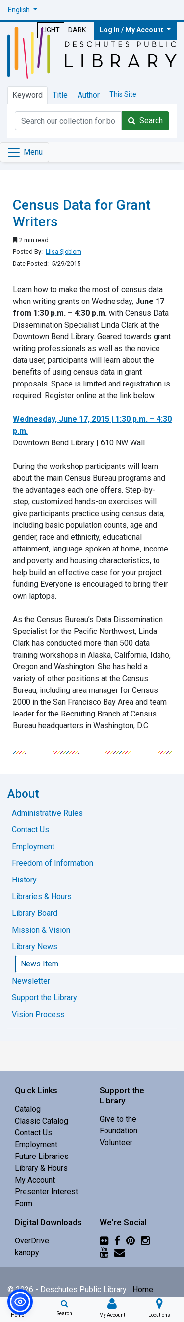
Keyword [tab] (27, 95)
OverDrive (32, 1240)
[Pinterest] (130, 1240)
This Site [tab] (122, 94)
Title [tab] (60, 95)
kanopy (27, 1252)
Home (142, 1289)
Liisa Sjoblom (63, 251)
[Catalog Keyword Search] (68, 120)
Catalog (28, 1109)
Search (145, 120)
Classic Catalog (41, 1121)
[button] (22, 10)
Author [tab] (89, 95)
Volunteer (116, 1142)
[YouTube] (104, 1252)
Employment (36, 1144)
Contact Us (33, 1132)
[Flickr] (104, 1240)
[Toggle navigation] (24, 152)
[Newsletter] (119, 1252)
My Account (35, 1179)
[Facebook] (117, 1240)
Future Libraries (42, 1156)
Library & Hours (41, 1168)
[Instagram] (145, 1240)
